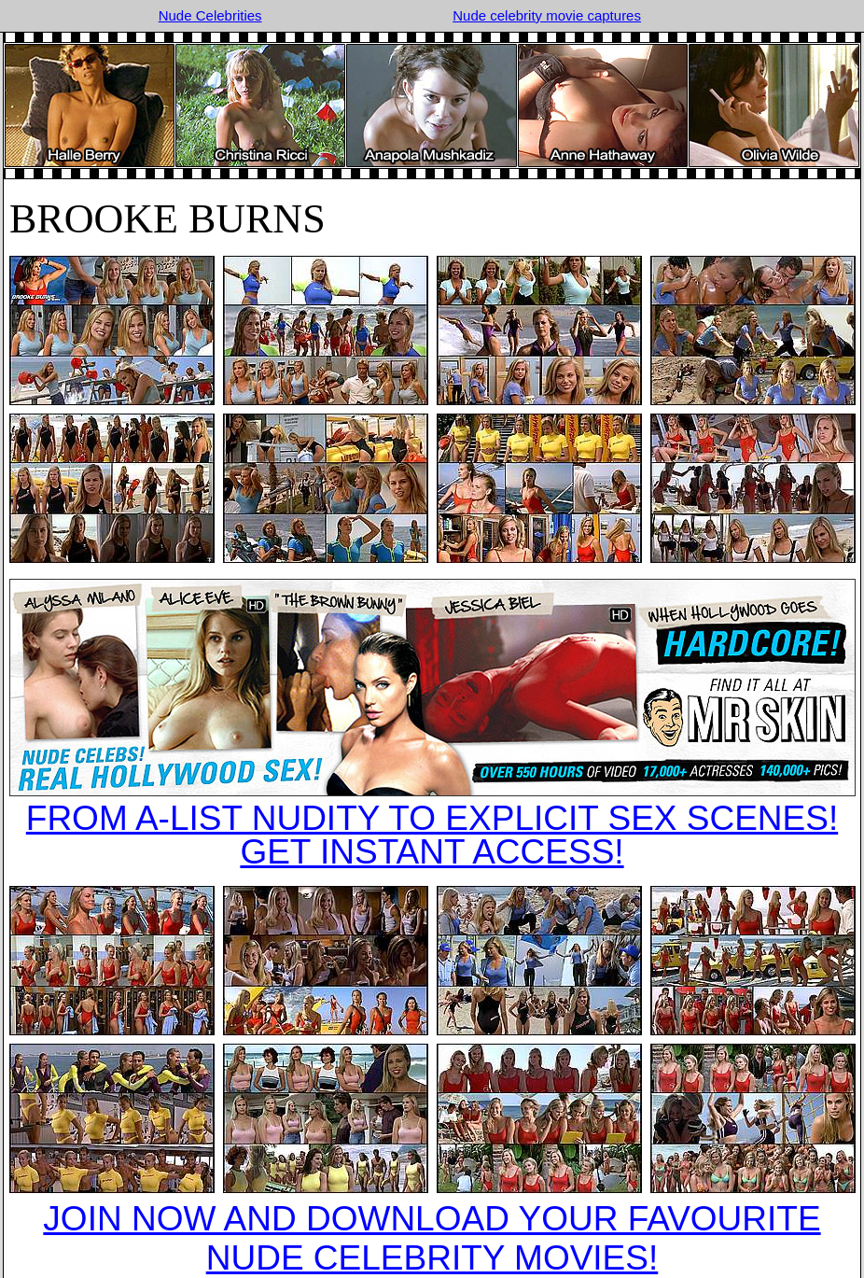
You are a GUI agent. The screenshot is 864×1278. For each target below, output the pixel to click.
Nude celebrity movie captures (547, 15)
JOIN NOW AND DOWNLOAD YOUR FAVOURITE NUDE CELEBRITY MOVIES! (431, 1238)
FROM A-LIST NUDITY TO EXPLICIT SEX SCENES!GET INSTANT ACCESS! (432, 835)
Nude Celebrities (210, 15)
